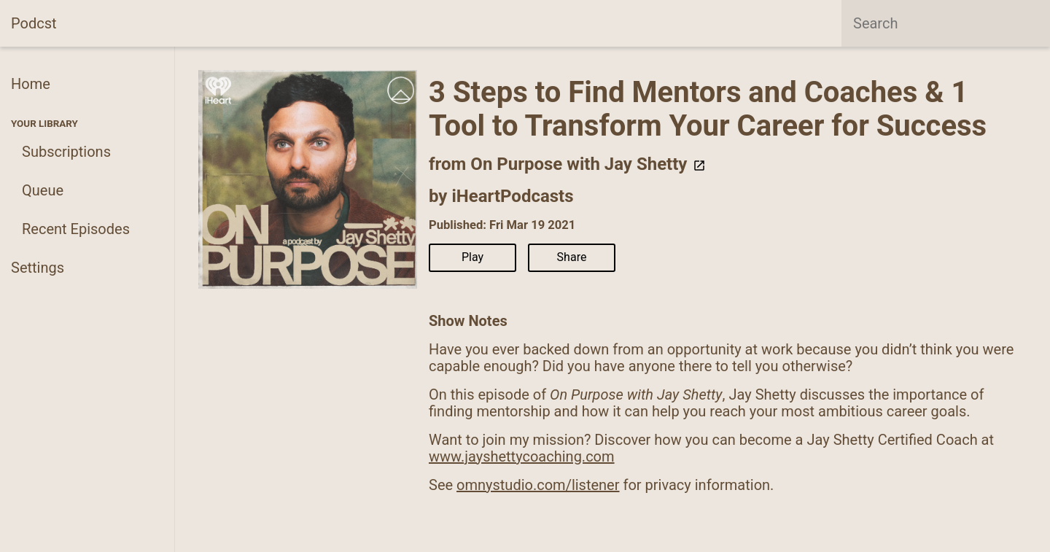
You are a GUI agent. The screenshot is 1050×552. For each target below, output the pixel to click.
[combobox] (945, 23)
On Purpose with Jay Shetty (588, 164)
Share (572, 257)
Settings (37, 267)
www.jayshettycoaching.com (522, 456)
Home (30, 84)
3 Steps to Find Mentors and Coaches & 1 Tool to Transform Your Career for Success (708, 109)
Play (472, 257)
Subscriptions (66, 151)
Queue (42, 190)
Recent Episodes (76, 229)
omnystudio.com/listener (537, 485)
